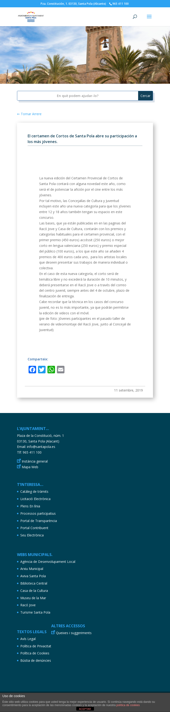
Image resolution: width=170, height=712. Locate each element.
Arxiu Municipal (31, 568)
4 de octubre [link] (105, 290)
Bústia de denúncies (35, 660)
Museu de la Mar (33, 598)
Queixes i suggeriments (74, 633)
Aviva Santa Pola (33, 576)
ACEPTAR (85, 709)
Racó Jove (28, 605)
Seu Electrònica (32, 535)
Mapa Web (30, 467)
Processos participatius (38, 513)
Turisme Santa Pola (35, 612)
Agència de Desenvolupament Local (47, 561)
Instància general (35, 461)
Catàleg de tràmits (34, 491)
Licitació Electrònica (35, 499)
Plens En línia (30, 506)
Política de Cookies (34, 653)
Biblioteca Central (33, 583)
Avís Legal (28, 638)
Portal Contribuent (34, 528)
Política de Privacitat (35, 646)
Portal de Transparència (38, 520)
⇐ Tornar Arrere (29, 114)
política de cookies (128, 705)
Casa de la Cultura (34, 590)
